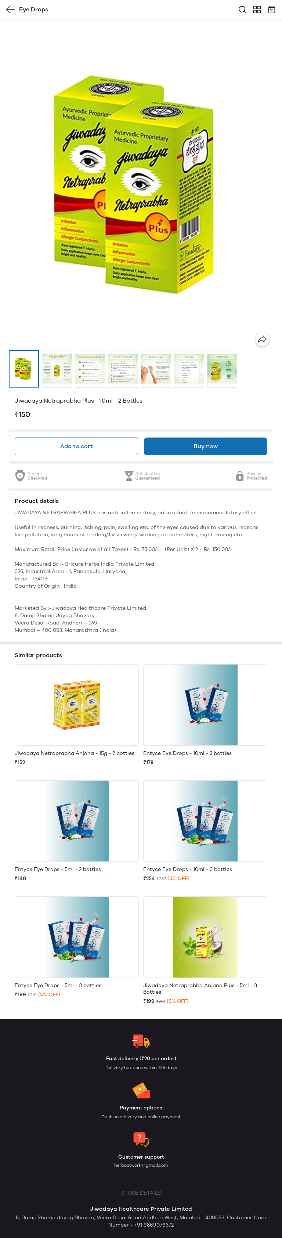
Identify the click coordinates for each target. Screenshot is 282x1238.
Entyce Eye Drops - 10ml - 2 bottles (187, 753)
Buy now (206, 446)
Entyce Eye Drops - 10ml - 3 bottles (187, 869)
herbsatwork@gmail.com (141, 1165)
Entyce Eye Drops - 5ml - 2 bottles (58, 869)
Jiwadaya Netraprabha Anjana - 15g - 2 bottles (74, 753)
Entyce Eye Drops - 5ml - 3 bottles (58, 985)
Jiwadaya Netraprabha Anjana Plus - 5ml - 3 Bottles (200, 988)
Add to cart (76, 446)
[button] (24, 369)
